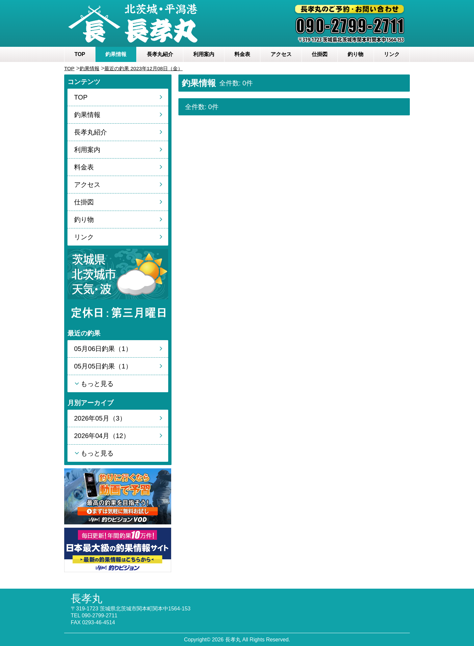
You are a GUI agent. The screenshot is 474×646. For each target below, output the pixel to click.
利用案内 (203, 54)
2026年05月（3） (100, 418)
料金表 (242, 54)
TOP (79, 54)
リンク (392, 54)
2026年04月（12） (102, 435)
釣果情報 (115, 54)
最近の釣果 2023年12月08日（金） (156, 68)
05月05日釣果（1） (103, 366)
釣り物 (355, 54)
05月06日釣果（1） (103, 348)
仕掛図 (320, 54)
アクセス (281, 54)
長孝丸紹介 (160, 54)
